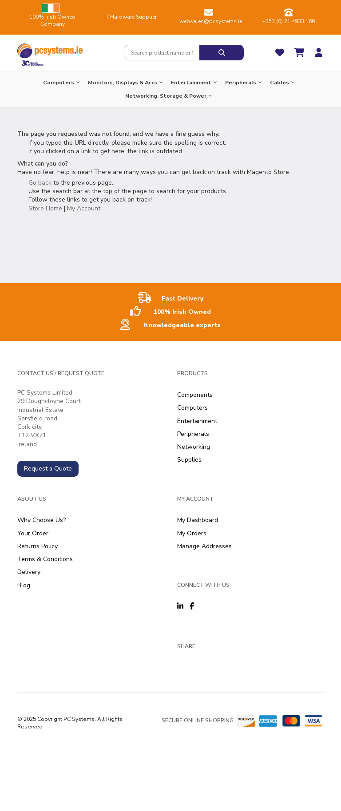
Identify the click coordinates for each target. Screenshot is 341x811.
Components (195, 395)
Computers (192, 408)
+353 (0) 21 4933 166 (288, 21)
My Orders (191, 533)
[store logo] (50, 49)
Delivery (28, 572)
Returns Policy (37, 546)
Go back (40, 182)
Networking (193, 447)
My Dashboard (197, 520)
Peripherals (193, 434)
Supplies (189, 459)
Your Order (32, 533)
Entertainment (197, 421)
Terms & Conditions (45, 559)
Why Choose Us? (41, 520)
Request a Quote (48, 468)
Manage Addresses (204, 546)
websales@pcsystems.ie (210, 21)
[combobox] (161, 52)
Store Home (45, 208)
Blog (23, 585)
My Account (83, 208)
